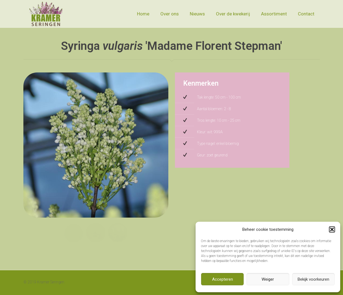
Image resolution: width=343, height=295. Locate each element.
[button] (332, 229)
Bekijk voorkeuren (313, 279)
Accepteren (222, 279)
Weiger (268, 279)
